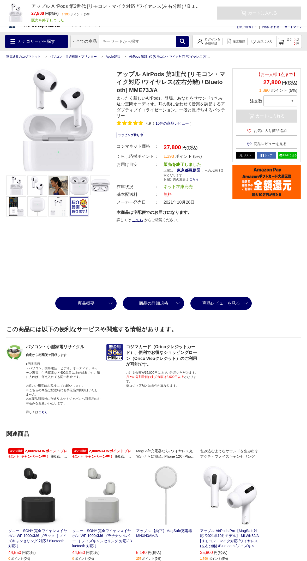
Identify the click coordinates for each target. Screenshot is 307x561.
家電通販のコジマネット (23, 56)
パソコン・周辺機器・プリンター (73, 56)
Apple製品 (113, 56)
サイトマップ (293, 26)
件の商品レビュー (172, 123)
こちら (194, 179)
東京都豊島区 (189, 170)
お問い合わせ (270, 26)
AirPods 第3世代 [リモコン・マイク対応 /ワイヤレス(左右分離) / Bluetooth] (181, 56)
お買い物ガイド (247, 26)
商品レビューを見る (221, 303)
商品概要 (86, 303)
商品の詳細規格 (153, 303)
